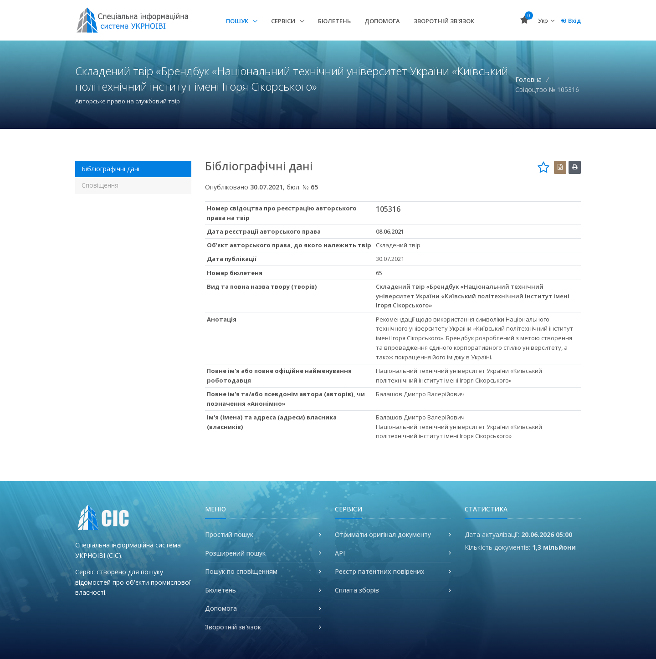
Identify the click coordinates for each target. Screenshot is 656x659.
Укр (546, 20)
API (340, 553)
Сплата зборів (357, 590)
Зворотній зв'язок (444, 21)
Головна (528, 79)
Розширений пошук (235, 553)
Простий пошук (229, 534)
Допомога (382, 21)
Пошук (238, 21)
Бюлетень (334, 21)
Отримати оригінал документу (383, 534)
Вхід (571, 20)
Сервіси (284, 21)
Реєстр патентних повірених (380, 571)
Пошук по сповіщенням (241, 571)
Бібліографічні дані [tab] (110, 168)
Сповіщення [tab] (100, 185)
